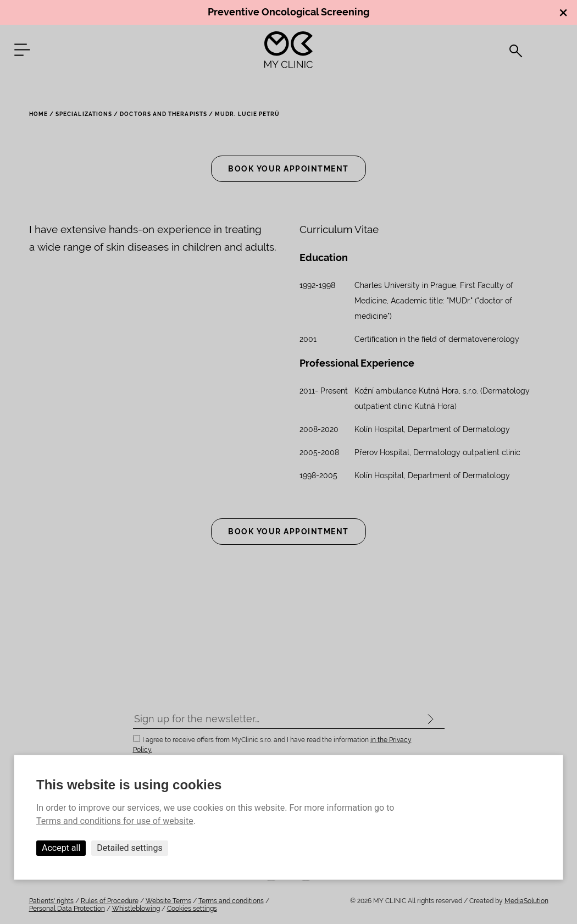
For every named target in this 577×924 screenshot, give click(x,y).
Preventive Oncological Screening (288, 12)
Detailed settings (129, 848)
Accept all (61, 848)
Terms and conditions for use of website (114, 821)
